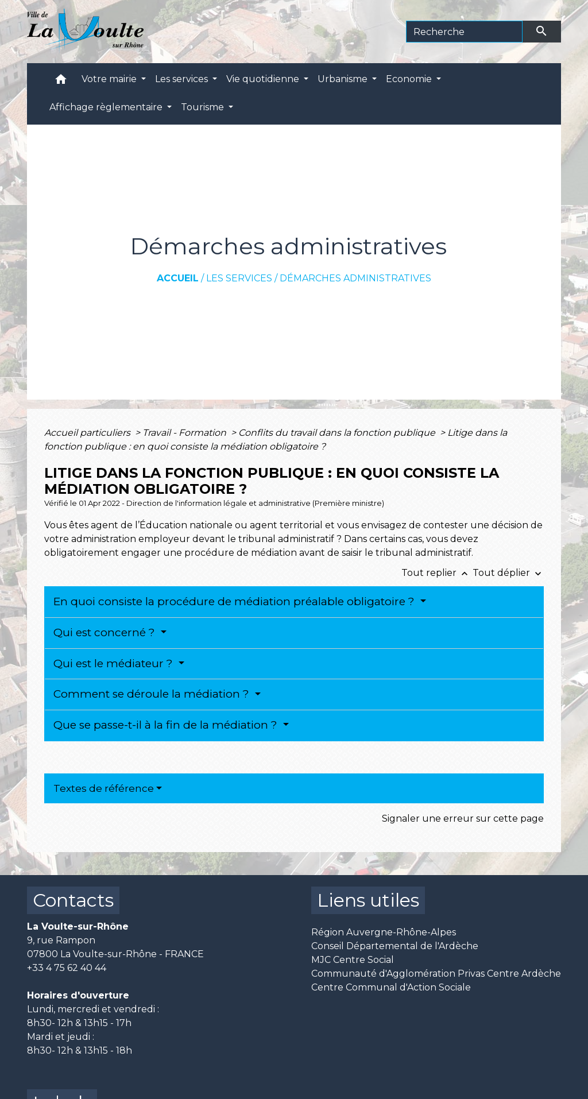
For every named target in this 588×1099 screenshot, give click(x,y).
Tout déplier (508, 572)
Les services (239, 278)
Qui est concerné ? (105, 632)
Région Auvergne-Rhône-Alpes (383, 932)
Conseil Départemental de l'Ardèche (394, 946)
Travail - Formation (185, 432)
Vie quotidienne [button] (263, 78)
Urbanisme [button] (344, 78)
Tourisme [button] (203, 107)
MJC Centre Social (352, 959)
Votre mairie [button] (110, 78)
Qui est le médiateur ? (114, 663)
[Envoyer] (542, 31)
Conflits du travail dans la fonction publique (338, 432)
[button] (61, 82)
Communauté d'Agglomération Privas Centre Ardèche (436, 973)
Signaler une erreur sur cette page (463, 818)
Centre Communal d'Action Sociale (391, 987)
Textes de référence (103, 788)
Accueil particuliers (88, 432)
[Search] (464, 31)
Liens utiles (368, 900)
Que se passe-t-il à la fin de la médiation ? (166, 725)
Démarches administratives (355, 278)
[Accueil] (85, 31)
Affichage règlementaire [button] (107, 107)
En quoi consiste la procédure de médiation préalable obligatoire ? (235, 601)
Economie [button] (410, 78)
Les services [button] (182, 78)
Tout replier (437, 572)
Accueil (178, 278)
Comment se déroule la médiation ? (152, 694)
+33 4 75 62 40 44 (66, 967)
